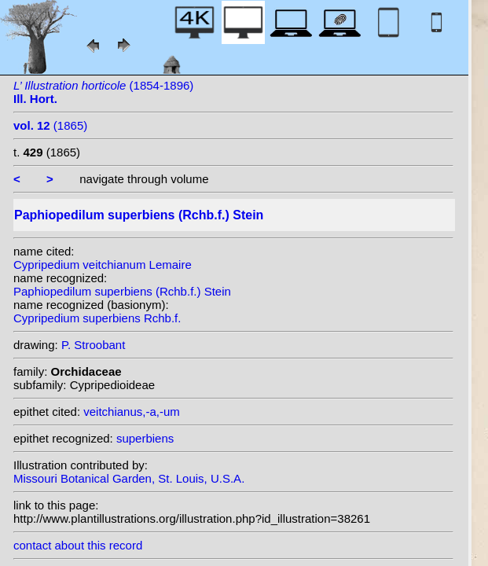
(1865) (50, 125)
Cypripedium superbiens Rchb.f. (97, 318)
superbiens (145, 438)
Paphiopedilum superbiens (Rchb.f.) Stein (122, 291)
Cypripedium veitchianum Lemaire (102, 264)
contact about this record (77, 545)
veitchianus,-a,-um (131, 411)
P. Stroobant (93, 344)
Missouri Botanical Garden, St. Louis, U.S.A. (128, 478)
